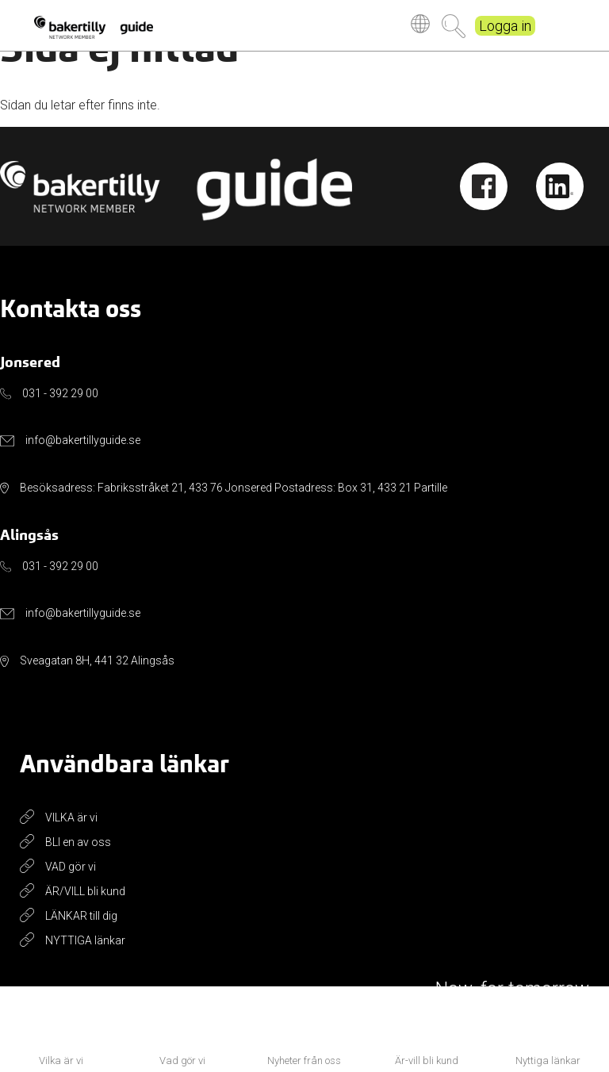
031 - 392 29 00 (60, 393)
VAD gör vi (70, 866)
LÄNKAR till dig (81, 915)
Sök (453, 26)
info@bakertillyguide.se (82, 440)
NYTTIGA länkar (85, 940)
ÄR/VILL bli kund (85, 891)
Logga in (505, 25)
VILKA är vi (71, 817)
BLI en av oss (78, 842)
